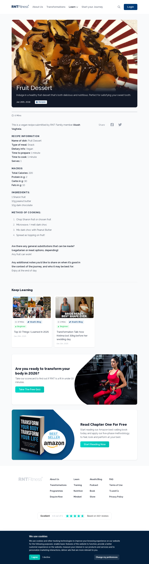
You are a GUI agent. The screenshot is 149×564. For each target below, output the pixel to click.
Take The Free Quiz (30, 389)
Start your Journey (92, 7)
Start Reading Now (95, 444)
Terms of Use (116, 485)
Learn (73, 7)
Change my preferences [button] (107, 557)
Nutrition (78, 491)
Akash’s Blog (96, 479)
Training (78, 485)
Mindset (78, 497)
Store (92, 497)
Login (130, 7)
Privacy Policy (116, 497)
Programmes (56, 491)
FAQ (111, 479)
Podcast (94, 485)
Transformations (55, 7)
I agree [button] (34, 557)
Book (92, 491)
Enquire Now (56, 497)
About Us (37, 7)
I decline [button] (46, 557)
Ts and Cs (114, 491)
